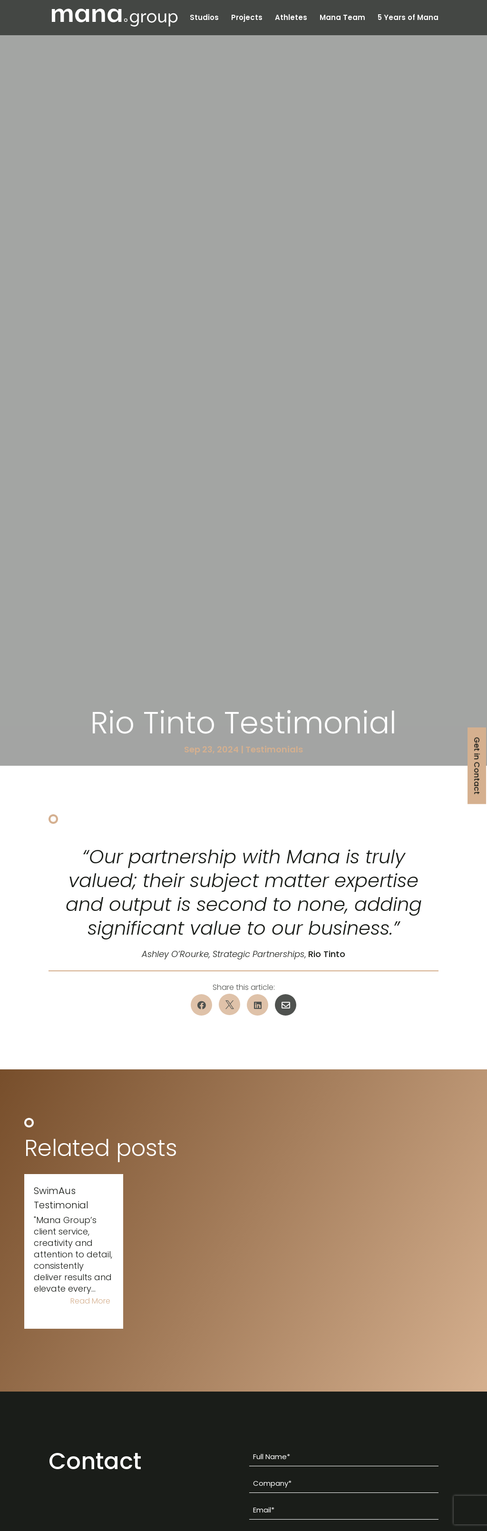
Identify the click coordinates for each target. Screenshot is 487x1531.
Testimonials (274, 749)
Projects (247, 18)
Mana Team (342, 18)
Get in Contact (476, 765)
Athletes (291, 18)
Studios (204, 18)
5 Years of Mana (408, 18)
